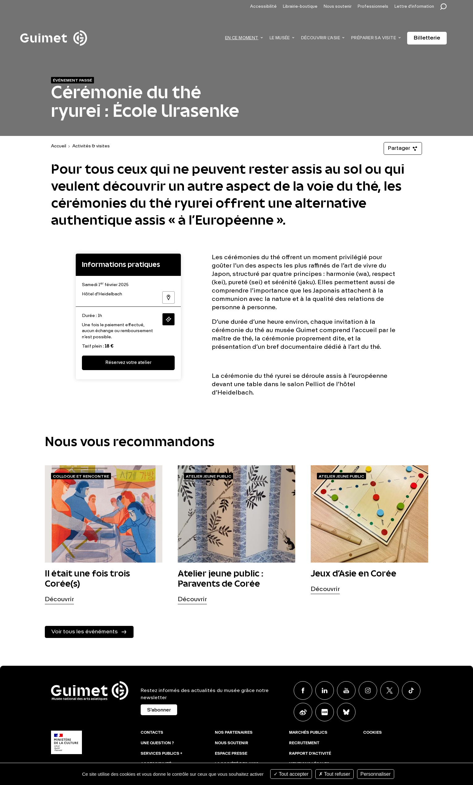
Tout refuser (334, 774)
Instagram (368, 690)
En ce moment (241, 38)
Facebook (303, 690)
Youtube (346, 690)
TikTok (411, 690)
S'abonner (159, 710)
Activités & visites (91, 146)
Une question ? (157, 743)
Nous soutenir (338, 6)
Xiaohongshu (324, 712)
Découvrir (59, 599)
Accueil (58, 146)
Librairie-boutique (300, 6)
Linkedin (324, 690)
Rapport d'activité (310, 753)
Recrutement (304, 743)
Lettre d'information (414, 6)
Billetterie (427, 38)
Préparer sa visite (373, 38)
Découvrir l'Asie (320, 38)
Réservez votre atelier (128, 363)
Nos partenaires (234, 732)
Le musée (280, 38)
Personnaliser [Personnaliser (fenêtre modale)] (375, 774)
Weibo (303, 712)
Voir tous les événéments (84, 631)
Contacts (152, 732)
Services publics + (161, 753)
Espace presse (231, 753)
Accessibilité (263, 6)
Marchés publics (308, 732)
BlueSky (346, 712)
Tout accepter (291, 774)
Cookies (372, 732)
